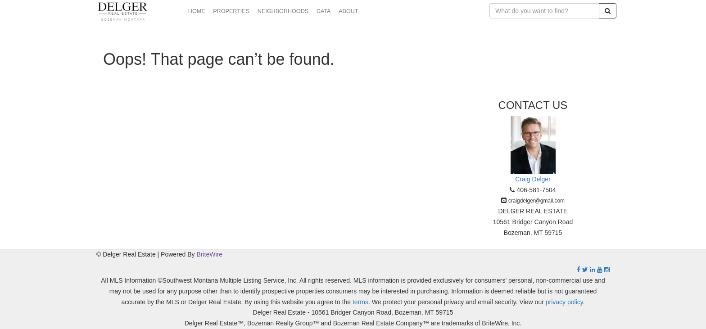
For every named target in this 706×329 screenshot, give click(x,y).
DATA (324, 11)
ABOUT (348, 11)
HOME (196, 11)
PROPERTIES (231, 11)
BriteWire (210, 254)
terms (360, 302)
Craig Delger (533, 179)
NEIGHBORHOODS (283, 11)
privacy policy (564, 302)
